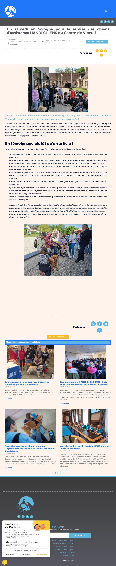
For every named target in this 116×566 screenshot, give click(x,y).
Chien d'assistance (53, 40)
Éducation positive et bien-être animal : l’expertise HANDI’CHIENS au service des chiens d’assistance (30, 448)
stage (47, 43)
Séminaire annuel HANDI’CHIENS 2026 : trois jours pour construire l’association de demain (84, 383)
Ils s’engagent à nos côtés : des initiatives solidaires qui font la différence (27, 383)
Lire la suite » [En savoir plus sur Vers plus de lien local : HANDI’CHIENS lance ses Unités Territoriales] (64, 470)
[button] (97, 50)
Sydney (50, 534)
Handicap (66, 40)
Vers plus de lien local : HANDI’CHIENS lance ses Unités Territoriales (85, 447)
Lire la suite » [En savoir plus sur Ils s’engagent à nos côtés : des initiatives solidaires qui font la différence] (9, 399)
